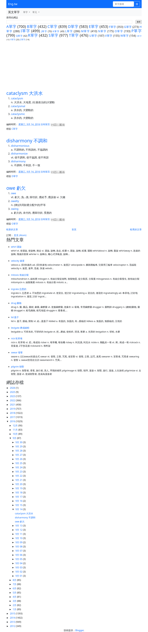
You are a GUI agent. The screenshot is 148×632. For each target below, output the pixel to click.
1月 (15, 609)
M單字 (85, 31)
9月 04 (19, 563)
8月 (15, 580)
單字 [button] (25, 12)
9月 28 (19, 450)
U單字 (93, 36)
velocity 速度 (17, 260)
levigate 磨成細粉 (20, 327)
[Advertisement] (74, 63)
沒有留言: (46, 124)
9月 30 (19, 442)
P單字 (136, 30)
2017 (13, 417)
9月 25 (19, 463)
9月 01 (19, 575)
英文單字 (14, 12)
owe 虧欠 (16, 188)
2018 (13, 413)
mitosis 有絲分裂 (20, 275)
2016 (13, 421)
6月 (15, 588)
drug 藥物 (16, 303)
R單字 (33, 35)
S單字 (53, 35)
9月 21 (19, 480)
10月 (15, 433)
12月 (15, 425)
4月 (15, 596)
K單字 (56, 31)
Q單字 (19, 35)
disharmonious (20, 145)
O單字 (119, 31)
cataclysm (17, 98)
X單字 (139, 36)
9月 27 (19, 454)
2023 (13, 396)
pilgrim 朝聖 (17, 366)
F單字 (112, 27)
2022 (13, 400)
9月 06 (19, 554)
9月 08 (19, 546)
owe (13, 193)
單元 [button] (35, 12)
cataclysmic (18, 114)
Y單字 (12, 39)
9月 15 (19, 505)
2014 (13, 617)
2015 (13, 613)
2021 (13, 404)
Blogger (79, 630)
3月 (15, 601)
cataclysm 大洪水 (24, 93)
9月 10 (19, 538)
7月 (15, 584)
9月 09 (19, 542)
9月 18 (19, 492)
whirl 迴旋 (16, 246)
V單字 (108, 36)
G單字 (128, 27)
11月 (15, 429)
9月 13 (19, 525)
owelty (15, 201)
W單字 (124, 36)
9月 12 (19, 529)
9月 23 (19, 471)
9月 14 (19, 509)
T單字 (74, 35)
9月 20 (19, 484)
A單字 (11, 26)
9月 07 (19, 550)
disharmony (18, 161)
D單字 (73, 26)
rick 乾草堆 (16, 338)
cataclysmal (18, 106)
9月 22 (19, 475)
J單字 (44, 31)
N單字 (102, 31)
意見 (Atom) (20, 235)
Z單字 (22, 39)
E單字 (94, 26)
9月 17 (19, 496)
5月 (15, 592)
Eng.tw (12, 4)
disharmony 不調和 (26, 140)
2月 (15, 605)
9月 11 (19, 534)
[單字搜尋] (123, 4)
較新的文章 (12, 229)
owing (14, 209)
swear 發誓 (17, 352)
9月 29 (19, 446)
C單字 (52, 26)
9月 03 (19, 567)
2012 (13, 626)
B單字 (32, 26)
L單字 (69, 31)
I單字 (25, 30)
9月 (15, 438)
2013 (13, 621)
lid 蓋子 (15, 317)
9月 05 (19, 559)
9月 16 (19, 500)
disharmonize (19, 153)
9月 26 (19, 459)
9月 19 (19, 488)
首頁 (74, 229)
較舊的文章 (136, 229)
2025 (13, 392)
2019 (13, 408)
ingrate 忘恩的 (18, 289)
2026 (13, 387)
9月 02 (19, 571)
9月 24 (19, 467)
